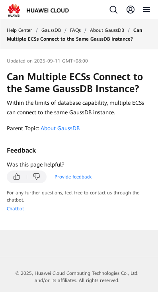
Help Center (19, 30)
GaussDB (51, 30)
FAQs (75, 30)
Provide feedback (73, 177)
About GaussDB (107, 30)
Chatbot (15, 209)
